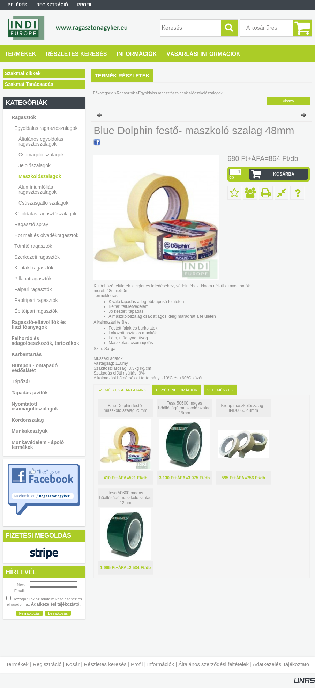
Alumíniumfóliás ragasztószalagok (37, 189)
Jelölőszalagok (34, 165)
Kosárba (283, 174)
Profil (137, 664)
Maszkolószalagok (39, 176)
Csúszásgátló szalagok (43, 203)
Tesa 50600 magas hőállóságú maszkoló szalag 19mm (184, 408)
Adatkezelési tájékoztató (281, 664)
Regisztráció (47, 664)
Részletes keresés (105, 664)
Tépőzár (21, 381)
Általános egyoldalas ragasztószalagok (40, 141)
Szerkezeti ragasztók (37, 257)
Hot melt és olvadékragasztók (46, 235)
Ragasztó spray (31, 224)
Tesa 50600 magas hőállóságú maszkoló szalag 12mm (125, 497)
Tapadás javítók (30, 392)
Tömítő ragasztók (33, 246)
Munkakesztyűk (29, 431)
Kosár (73, 664)
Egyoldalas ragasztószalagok (163, 93)
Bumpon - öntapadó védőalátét (35, 368)
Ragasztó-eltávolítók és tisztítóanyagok (39, 324)
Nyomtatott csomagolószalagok (35, 406)
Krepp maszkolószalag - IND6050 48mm (243, 408)
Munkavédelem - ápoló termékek (38, 444)
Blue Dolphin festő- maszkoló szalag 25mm (125, 408)
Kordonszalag (28, 420)
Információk (160, 664)
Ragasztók (126, 93)
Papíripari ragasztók (36, 300)
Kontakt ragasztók (33, 268)
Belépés (17, 4)
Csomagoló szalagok (41, 154)
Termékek (17, 664)
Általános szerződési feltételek (213, 664)
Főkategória (103, 93)
